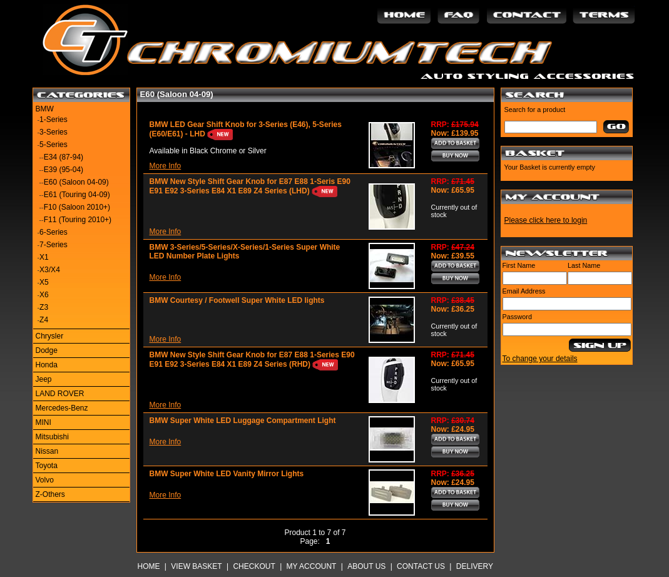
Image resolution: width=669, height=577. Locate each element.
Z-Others (50, 494)
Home (149, 566)
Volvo (45, 480)
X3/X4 (49, 269)
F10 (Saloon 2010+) (77, 207)
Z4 (43, 319)
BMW (45, 109)
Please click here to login (546, 220)
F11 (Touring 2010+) (77, 219)
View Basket (196, 566)
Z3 (43, 307)
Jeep (44, 379)
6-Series (53, 232)
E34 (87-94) (63, 157)
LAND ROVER (60, 393)
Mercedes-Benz (62, 408)
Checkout (254, 566)
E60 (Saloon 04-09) (76, 182)
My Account (312, 566)
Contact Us (421, 566)
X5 (44, 282)
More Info (165, 165)
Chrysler (50, 336)
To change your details (540, 358)
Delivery (474, 566)
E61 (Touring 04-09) (77, 194)
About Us (366, 566)
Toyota (47, 465)
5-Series (53, 144)
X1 (44, 257)
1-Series (53, 119)
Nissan (47, 451)
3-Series (53, 132)
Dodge (47, 350)
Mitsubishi (52, 436)
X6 (44, 294)
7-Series (53, 244)
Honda (47, 364)
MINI (43, 422)
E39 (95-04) (63, 169)
